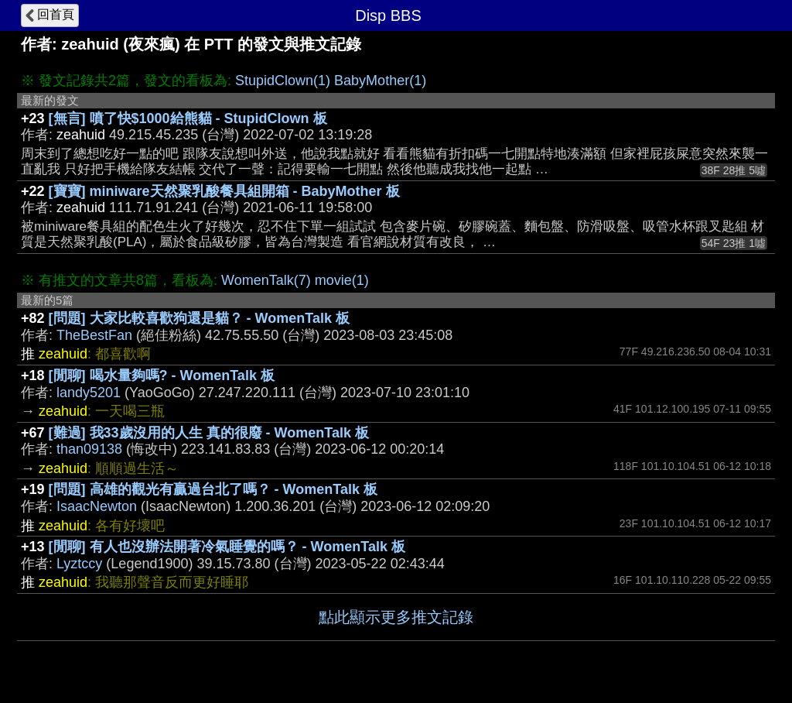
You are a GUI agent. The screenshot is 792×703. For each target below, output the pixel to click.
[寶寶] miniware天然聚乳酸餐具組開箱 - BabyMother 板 (224, 191)
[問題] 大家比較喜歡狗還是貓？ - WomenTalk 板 (199, 318)
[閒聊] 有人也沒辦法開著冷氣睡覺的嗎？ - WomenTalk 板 (227, 546)
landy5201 (88, 392)
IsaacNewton (96, 506)
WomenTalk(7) (266, 280)
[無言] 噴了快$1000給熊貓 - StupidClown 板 (188, 118)
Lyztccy (79, 563)
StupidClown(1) (282, 80)
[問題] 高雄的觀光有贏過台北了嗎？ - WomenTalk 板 (213, 489)
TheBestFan (94, 335)
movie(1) (342, 280)
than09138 (89, 449)
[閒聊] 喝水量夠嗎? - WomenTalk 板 (162, 375)
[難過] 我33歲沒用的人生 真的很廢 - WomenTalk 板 (209, 433)
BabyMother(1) (380, 80)
